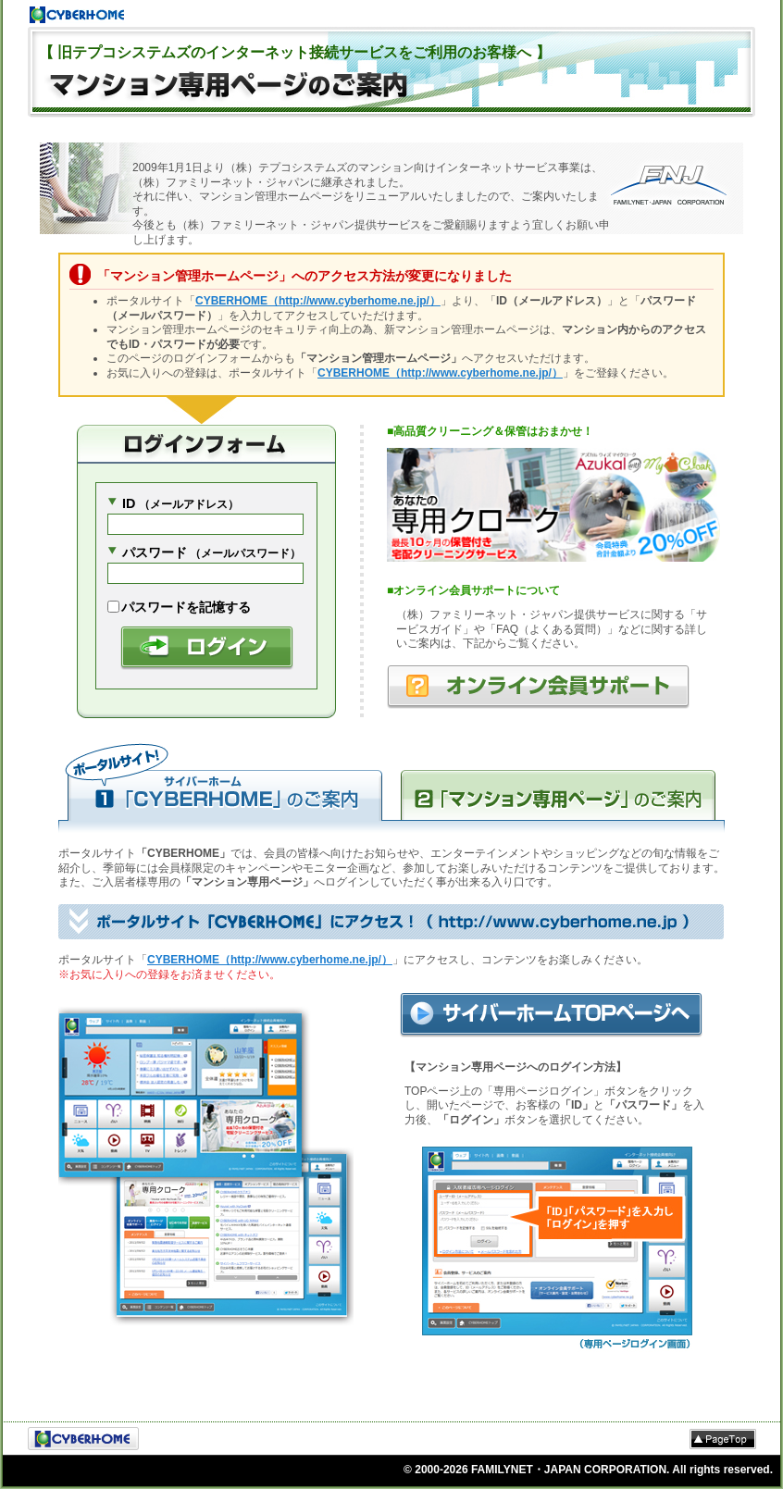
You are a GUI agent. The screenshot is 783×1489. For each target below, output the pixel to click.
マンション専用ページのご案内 (558, 786)
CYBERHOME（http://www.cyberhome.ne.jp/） (318, 300)
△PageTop (723, 1439)
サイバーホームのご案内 (225, 786)
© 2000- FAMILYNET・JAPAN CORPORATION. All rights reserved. (588, 1469)
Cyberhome (77, 14)
